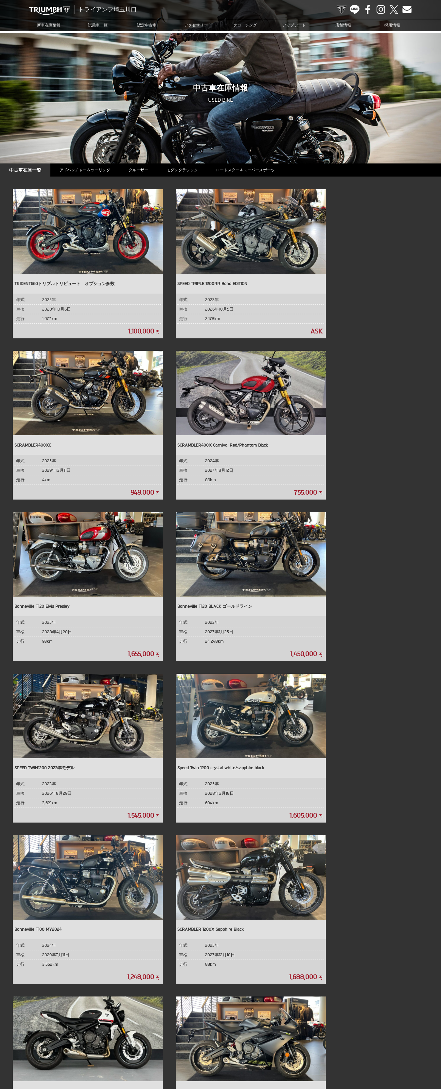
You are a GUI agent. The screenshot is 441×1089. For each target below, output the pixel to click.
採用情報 (392, 25)
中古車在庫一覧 (26, 170)
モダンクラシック (187, 169)
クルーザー (142, 169)
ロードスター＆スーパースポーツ (251, 169)
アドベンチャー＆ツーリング (87, 169)
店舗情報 (343, 25)
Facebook (368, 9)
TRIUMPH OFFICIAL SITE (341, 9)
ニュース (178, 1054)
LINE (355, 9)
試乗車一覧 (98, 25)
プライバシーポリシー (379, 1054)
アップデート (294, 25)
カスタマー (218, 1054)
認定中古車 (147, 25)
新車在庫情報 (49, 25)
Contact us (407, 9)
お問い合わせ (343, 1054)
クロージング (245, 25)
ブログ (197, 1054)
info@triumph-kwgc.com (248, 1003)
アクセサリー (196, 25)
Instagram (381, 9)
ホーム (220, 1064)
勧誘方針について (417, 1054)
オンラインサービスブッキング (259, 1054)
